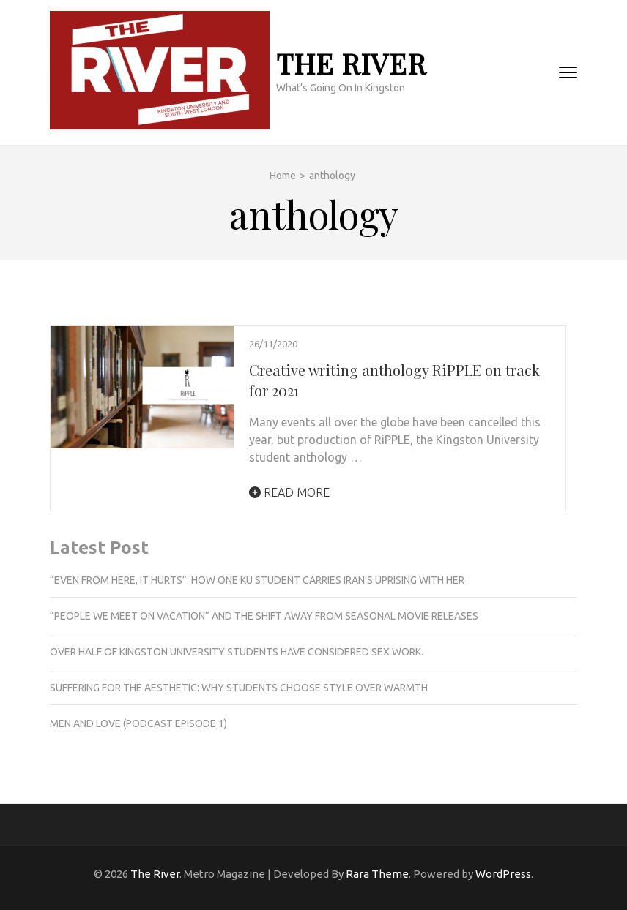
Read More (289, 492)
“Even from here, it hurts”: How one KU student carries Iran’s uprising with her (258, 580)
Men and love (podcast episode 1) (138, 723)
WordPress (503, 874)
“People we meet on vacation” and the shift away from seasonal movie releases (264, 616)
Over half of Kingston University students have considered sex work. (236, 652)
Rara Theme (377, 874)
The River (351, 63)
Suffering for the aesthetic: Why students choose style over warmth (239, 687)
